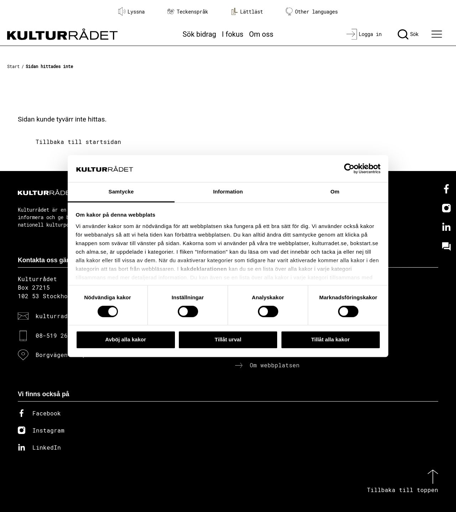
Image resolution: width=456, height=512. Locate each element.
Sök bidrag (199, 34)
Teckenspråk (187, 11)
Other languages (312, 11)
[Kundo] (446, 246)
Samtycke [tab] (121, 192)
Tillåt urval (228, 339)
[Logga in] (364, 34)
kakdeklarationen (204, 269)
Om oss (261, 34)
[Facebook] (446, 188)
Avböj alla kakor (125, 339)
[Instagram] (446, 208)
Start (13, 66)
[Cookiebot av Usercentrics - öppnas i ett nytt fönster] (349, 168)
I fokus (232, 34)
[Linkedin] (446, 227)
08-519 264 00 (59, 335)
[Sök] (408, 34)
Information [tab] (228, 192)
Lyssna (131, 11)
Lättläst (247, 11)
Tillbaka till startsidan (78, 141)
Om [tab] (334, 192)
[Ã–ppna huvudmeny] (437, 34)
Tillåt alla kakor (330, 339)
